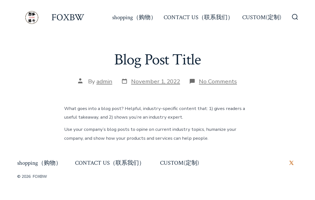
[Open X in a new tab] (291, 163)
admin (104, 81)
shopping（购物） (134, 17)
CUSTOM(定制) (261, 17)
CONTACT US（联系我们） (199, 17)
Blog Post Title (157, 59)
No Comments (218, 81)
